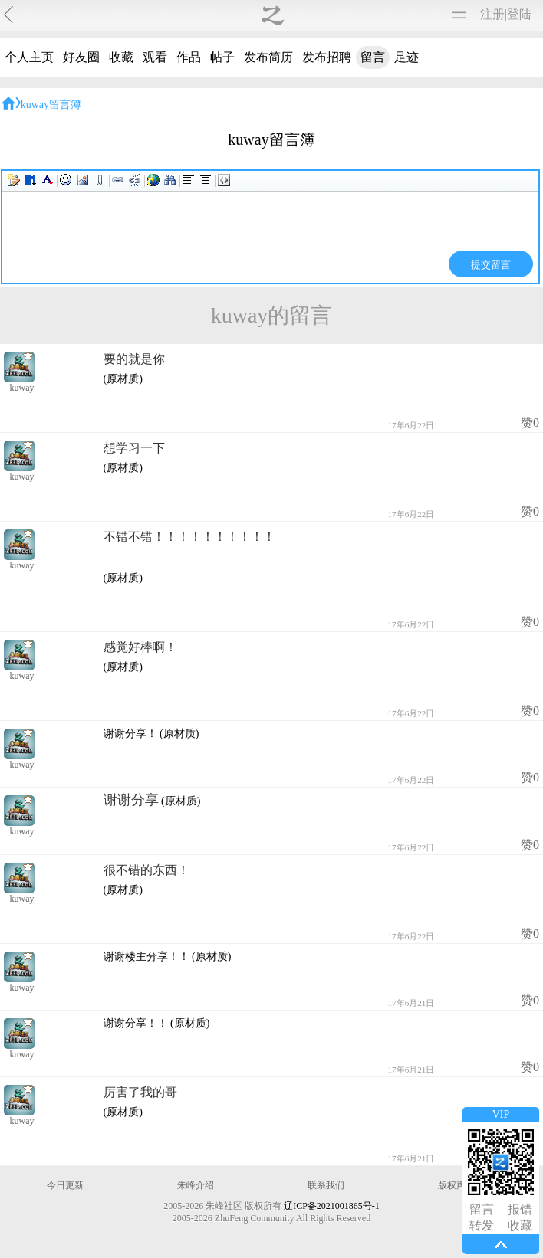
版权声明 (456, 1185)
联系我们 (326, 1185)
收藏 (121, 57)
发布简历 (268, 57)
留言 (372, 57)
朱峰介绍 (195, 1185)
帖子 (222, 57)
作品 (188, 57)
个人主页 (29, 57)
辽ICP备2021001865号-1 (332, 1206)
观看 (155, 57)
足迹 (406, 57)
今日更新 (65, 1185)
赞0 (530, 422)
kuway (22, 387)
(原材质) (123, 379)
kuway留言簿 (51, 104)
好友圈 (81, 57)
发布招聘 (326, 57)
